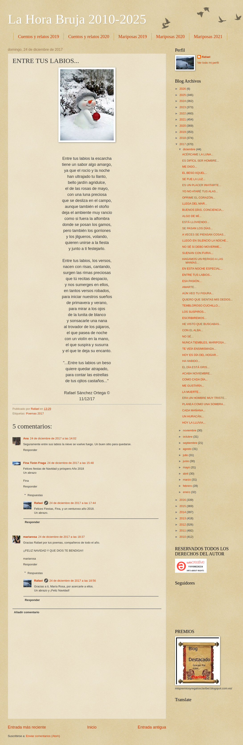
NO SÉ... (188, 336)
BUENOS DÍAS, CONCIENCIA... (203, 209)
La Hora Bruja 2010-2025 (77, 19)
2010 (183, 536)
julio (186, 455)
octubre (188, 436)
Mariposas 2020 (170, 36)
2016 (183, 499)
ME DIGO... (189, 166)
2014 (183, 512)
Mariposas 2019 (132, 36)
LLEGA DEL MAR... (194, 203)
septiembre (190, 443)
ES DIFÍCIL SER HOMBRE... (200, 160)
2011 (183, 530)
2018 (183, 138)
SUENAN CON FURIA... (197, 253)
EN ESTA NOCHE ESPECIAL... (202, 268)
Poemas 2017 (35, 413)
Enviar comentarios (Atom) (43, 736)
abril (186, 473)
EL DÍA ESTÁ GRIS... (196, 367)
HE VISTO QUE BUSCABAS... (201, 324)
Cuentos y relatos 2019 (38, 36)
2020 (183, 125)
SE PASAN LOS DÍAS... (197, 228)
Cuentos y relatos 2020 (88, 36)
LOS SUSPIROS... (194, 311)
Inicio (92, 727)
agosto (187, 449)
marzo (187, 479)
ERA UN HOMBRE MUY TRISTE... (204, 398)
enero (187, 492)
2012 (183, 524)
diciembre (189, 149)
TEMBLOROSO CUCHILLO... (201, 305)
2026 (183, 88)
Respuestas (35, 495)
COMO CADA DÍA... (195, 379)
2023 (183, 107)
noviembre (190, 430)
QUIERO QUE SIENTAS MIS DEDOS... (207, 299)
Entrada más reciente (27, 727)
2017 (183, 144)
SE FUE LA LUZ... (193, 179)
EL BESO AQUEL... (194, 173)
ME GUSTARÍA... (193, 385)
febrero (188, 485)
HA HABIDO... (191, 361)
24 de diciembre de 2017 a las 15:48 (70, 463)
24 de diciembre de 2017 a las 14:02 (53, 438)
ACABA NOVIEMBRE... (197, 373)
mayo (187, 467)
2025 (183, 95)
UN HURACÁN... (193, 416)
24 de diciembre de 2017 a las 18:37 (61, 536)
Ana (26, 438)
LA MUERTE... (191, 392)
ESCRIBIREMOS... (194, 318)
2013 (183, 518)
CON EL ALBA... (192, 330)
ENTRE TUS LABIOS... (197, 274)
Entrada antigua (152, 727)
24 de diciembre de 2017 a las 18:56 (72, 580)
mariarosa (30, 536)
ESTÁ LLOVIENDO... (195, 222)
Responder (30, 450)
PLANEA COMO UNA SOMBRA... (203, 404)
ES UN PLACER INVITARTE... (201, 185)
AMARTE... (189, 287)
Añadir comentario (26, 612)
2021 (183, 119)
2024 (183, 101)
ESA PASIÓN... (192, 281)
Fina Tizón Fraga (34, 463)
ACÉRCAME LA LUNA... (197, 154)
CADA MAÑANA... (193, 410)
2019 (183, 132)
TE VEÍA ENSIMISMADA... (199, 348)
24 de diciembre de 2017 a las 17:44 (72, 503)
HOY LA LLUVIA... (194, 422)
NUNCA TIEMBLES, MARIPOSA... (204, 342)
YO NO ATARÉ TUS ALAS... (200, 191)
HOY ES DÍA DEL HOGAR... (200, 355)
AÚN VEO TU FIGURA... (198, 293)
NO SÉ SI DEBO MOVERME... (202, 246)
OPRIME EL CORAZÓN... (198, 197)
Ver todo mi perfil (208, 62)
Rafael (38, 503)
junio (186, 461)
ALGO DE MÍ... (191, 216)
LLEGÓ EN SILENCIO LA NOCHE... (205, 240)
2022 (183, 113)
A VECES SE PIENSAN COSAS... (204, 234)
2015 (183, 506)
